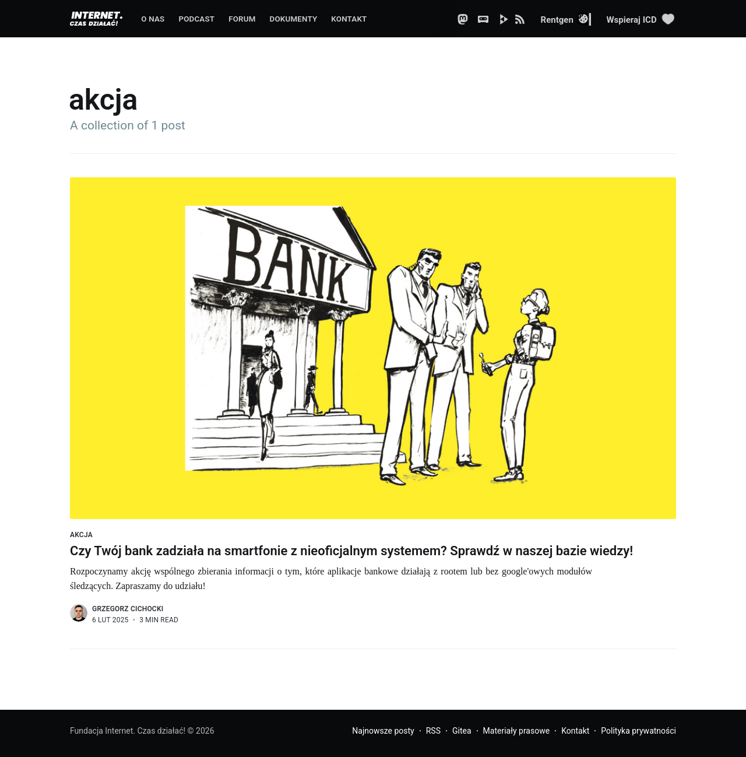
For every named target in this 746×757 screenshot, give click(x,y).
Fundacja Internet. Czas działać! (127, 730)
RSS (433, 730)
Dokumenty (294, 19)
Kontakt (349, 19)
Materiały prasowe (516, 730)
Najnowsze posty (383, 730)
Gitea (461, 730)
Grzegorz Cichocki (127, 609)
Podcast (196, 19)
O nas (152, 19)
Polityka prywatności (638, 730)
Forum (241, 19)
